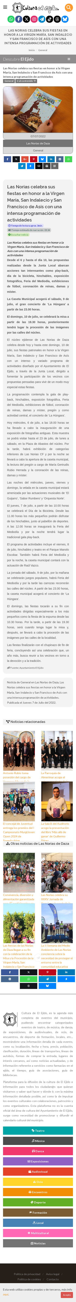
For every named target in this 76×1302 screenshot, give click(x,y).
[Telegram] (41, 19)
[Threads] (57, 19)
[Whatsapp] (11, 19)
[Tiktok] (49, 19)
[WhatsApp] (28, 979)
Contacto (53, 1279)
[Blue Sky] (65, 19)
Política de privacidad (27, 1274)
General (42, 50)
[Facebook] (18, 19)
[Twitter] (26, 19)
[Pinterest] (47, 972)
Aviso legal (52, 1274)
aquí (5, 1294)
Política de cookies (29, 1279)
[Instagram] (34, 19)
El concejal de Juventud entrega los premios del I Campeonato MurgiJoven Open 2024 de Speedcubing (19, 832)
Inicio (32, 50)
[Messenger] (66, 979)
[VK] (9, 979)
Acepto (67, 1294)
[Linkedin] (66, 972)
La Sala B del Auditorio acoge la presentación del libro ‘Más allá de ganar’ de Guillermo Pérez (55, 832)
